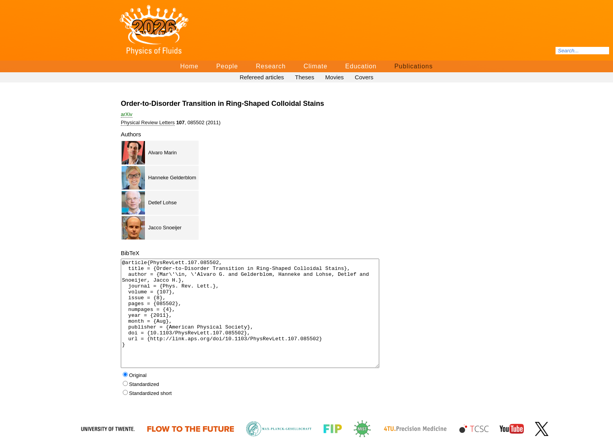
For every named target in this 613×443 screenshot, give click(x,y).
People (227, 66)
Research (270, 66)
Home (189, 66)
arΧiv (127, 114)
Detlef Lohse (162, 202)
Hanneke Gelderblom (172, 177)
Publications (413, 66)
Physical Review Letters (148, 122)
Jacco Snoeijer (164, 227)
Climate (315, 66)
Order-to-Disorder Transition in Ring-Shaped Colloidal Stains (222, 103)
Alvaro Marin (162, 152)
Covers (364, 77)
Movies (334, 77)
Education (360, 66)
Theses (304, 77)
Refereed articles (262, 77)
